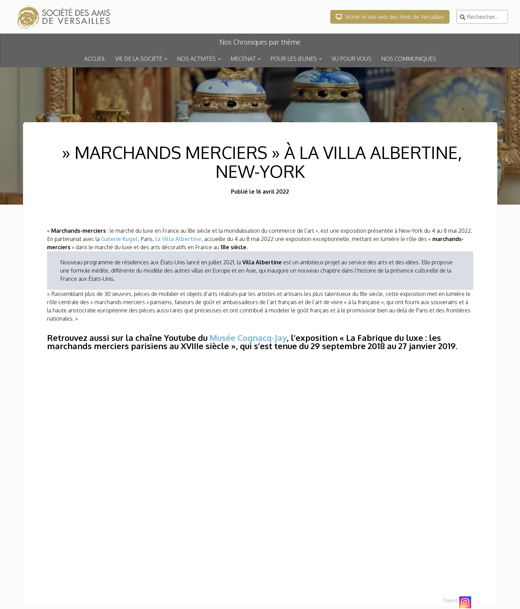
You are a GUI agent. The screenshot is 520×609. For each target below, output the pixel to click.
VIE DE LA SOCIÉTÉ (138, 58)
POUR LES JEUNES (293, 58)
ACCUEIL (95, 58)
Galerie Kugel (119, 238)
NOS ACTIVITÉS (196, 58)
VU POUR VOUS (352, 58)
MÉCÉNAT (243, 58)
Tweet (450, 600)
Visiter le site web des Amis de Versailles (390, 16)
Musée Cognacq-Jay (248, 337)
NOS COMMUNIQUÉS (408, 58)
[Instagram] (465, 602)
